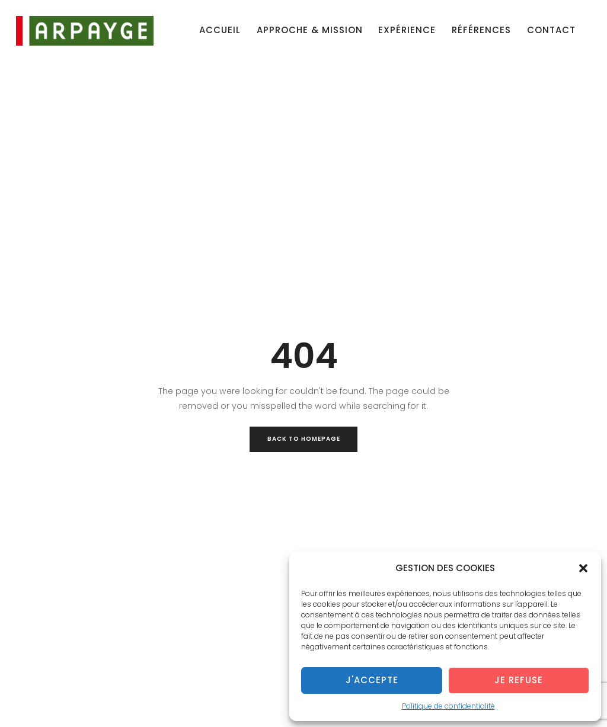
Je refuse (518, 680)
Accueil (220, 30)
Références (481, 30)
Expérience (407, 30)
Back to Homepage (303, 438)
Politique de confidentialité (448, 706)
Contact (551, 30)
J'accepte (372, 680)
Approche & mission (310, 30)
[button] (583, 568)
